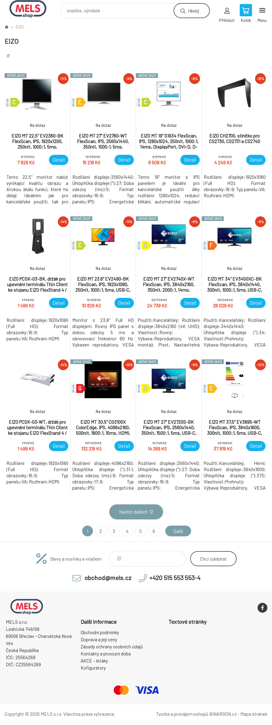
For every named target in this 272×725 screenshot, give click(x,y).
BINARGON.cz (223, 714)
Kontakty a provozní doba (106, 653)
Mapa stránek (253, 714)
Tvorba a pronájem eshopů (182, 714)
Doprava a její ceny (99, 639)
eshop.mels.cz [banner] (32, 9)
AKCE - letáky (94, 660)
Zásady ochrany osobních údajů (112, 646)
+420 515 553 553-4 (174, 577)
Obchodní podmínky (100, 632)
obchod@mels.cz (107, 577)
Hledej (193, 11)
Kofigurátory (93, 668)
